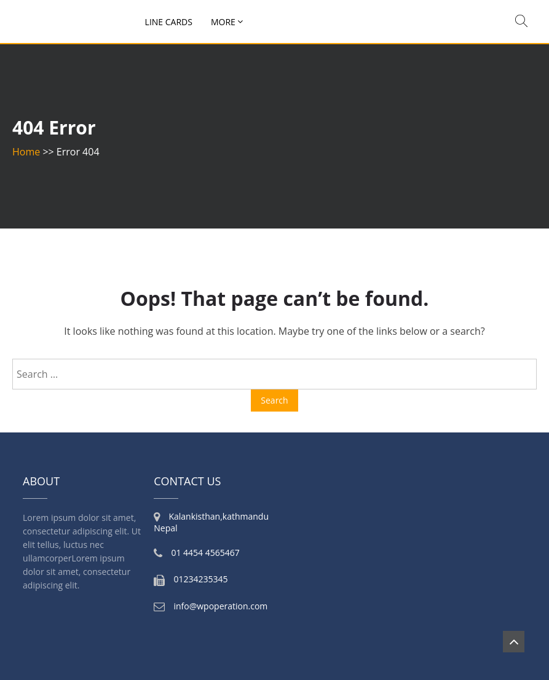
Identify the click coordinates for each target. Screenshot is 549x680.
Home (26, 151)
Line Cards (168, 22)
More (223, 22)
